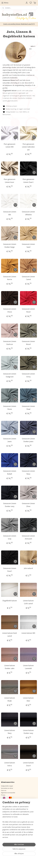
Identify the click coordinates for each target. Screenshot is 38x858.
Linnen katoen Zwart (28, 764)
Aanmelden (6, 842)
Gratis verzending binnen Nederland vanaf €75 (19, 24)
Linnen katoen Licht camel (28, 602)
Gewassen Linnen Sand (28, 246)
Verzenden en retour (7, 788)
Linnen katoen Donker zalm (9, 667)
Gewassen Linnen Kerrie (9, 278)
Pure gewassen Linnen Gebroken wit (28, 147)
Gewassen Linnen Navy (28, 472)
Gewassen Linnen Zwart (9, 570)
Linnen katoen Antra (9, 764)
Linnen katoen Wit (28, 633)
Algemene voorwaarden (8, 793)
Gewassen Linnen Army (28, 375)
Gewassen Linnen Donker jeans (28, 440)
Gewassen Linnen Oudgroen (9, 375)
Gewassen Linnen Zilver (28, 505)
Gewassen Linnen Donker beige (9, 246)
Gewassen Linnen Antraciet (28, 537)
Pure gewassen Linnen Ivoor (9, 181)
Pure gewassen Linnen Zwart (28, 181)
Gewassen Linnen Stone (9, 408)
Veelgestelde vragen (7, 786)
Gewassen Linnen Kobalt (9, 472)
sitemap (25, 854)
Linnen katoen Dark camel (9, 635)
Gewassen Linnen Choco (9, 310)
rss (28, 854)
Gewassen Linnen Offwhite (28, 213)
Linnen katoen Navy (9, 732)
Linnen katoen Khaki (9, 699)
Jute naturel (28, 568)
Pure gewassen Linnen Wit (9, 145)
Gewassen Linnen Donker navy (9, 505)
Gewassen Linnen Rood (28, 310)
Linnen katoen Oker (28, 699)
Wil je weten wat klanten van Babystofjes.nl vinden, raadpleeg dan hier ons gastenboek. (19, 825)
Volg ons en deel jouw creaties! (10, 810)
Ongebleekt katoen (9, 600)
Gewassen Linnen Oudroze (9, 343)
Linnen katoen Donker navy (28, 732)
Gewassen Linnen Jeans (9, 440)
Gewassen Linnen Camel (28, 278)
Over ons (3, 790)
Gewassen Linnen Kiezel (28, 343)
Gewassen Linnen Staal (28, 408)
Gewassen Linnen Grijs (9, 537)
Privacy (3, 795)
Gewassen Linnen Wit (9, 213)
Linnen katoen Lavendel (28, 667)
